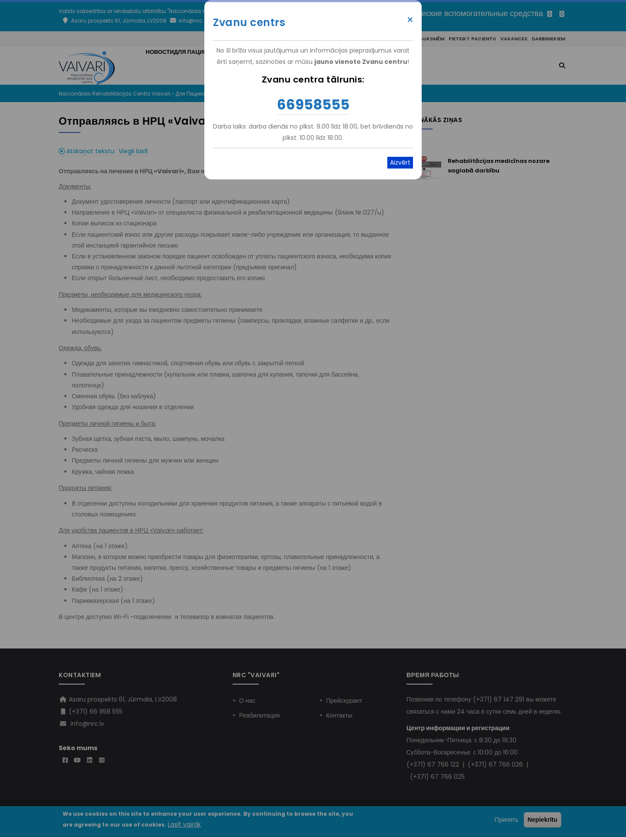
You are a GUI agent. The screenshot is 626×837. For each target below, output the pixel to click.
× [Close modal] (410, 20)
